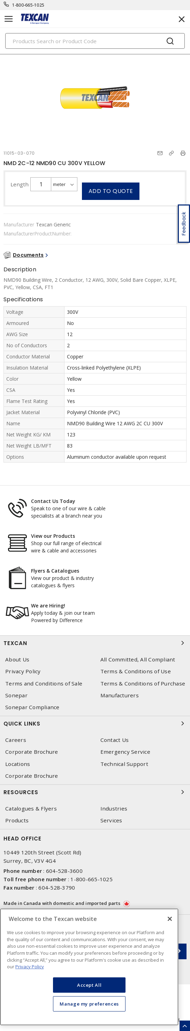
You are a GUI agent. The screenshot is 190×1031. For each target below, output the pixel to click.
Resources (95, 792)
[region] (89, 966)
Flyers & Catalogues (55, 570)
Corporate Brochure (31, 752)
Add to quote (111, 191)
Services (111, 820)
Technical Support (124, 764)
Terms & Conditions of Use (135, 671)
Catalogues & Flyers (31, 808)
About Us (17, 659)
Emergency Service (125, 752)
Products (17, 820)
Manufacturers (119, 695)
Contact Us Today (53, 501)
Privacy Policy (23, 671)
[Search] (95, 41)
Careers (15, 740)
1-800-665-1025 (28, 5)
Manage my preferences (89, 1004)
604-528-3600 (64, 870)
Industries (114, 808)
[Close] (169, 919)
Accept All (89, 985)
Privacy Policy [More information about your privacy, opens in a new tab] (29, 966)
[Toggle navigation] (8, 19)
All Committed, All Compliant (137, 659)
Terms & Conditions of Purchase (142, 683)
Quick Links (95, 723)
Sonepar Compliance (32, 707)
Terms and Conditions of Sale (43, 683)
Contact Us (114, 740)
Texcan (95, 643)
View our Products (53, 536)
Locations (17, 764)
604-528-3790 (56, 887)
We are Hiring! (48, 605)
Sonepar (16, 695)
